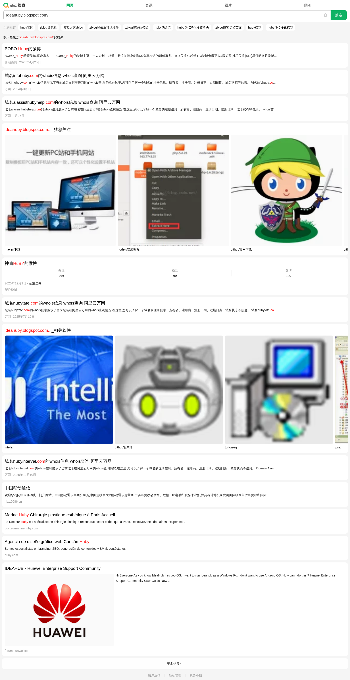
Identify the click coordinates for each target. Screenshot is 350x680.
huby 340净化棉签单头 (193, 27)
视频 (307, 5)
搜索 (338, 15)
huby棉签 (254, 27)
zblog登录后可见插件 (104, 27)
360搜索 (15, 5)
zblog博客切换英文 (228, 27)
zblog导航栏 (48, 27)
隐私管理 (175, 675)
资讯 (148, 5)
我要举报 (196, 675)
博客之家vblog (73, 27)
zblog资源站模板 (136, 27)
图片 (228, 5)
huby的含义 (163, 27)
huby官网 (26, 27)
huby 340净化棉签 (280, 27)
